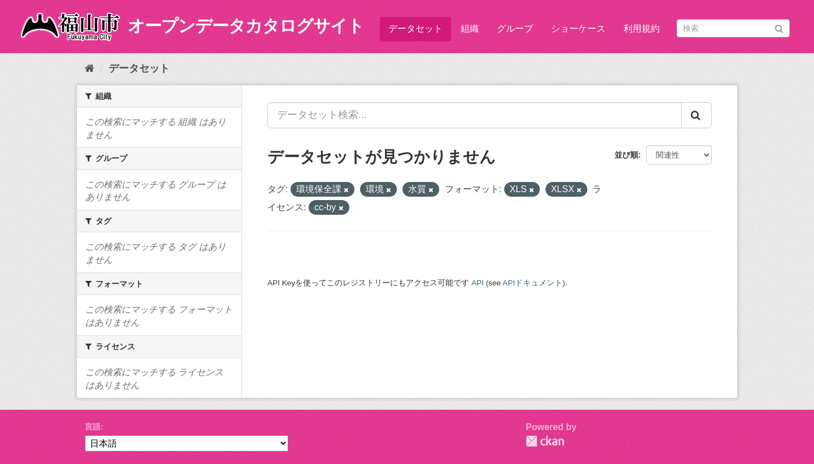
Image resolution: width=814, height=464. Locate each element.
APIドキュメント (532, 283)
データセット (415, 28)
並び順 (626, 154)
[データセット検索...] (474, 115)
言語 (93, 426)
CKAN (545, 441)
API (477, 283)
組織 (470, 28)
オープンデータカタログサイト (246, 25)
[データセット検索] (733, 28)
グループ (515, 28)
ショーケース (578, 28)
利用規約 (642, 28)
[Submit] (779, 27)
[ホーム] (89, 68)
